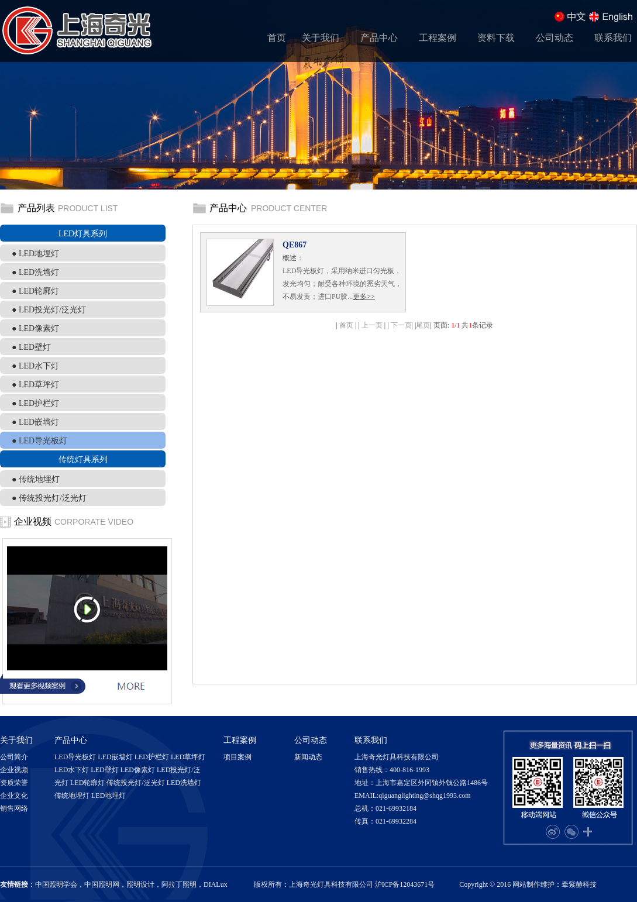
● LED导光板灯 (39, 440)
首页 (276, 38)
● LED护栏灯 (35, 403)
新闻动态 (308, 757)
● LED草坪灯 (35, 384)
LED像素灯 (137, 770)
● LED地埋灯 (35, 253)
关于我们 (320, 38)
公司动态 (554, 38)
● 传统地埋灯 (36, 479)
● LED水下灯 (35, 366)
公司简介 (14, 757)
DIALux (216, 884)
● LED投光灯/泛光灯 (49, 309)
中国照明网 (101, 884)
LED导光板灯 (75, 757)
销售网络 (14, 808)
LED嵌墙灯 (115, 757)
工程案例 (437, 38)
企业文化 (14, 795)
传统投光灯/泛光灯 (135, 783)
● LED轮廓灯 (35, 291)
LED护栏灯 (152, 757)
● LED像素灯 (35, 328)
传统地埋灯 (71, 795)
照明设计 (140, 884)
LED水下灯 (71, 770)
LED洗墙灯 (184, 783)
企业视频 (14, 770)
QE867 (295, 244)
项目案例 (237, 757)
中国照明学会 (56, 884)
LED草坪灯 (188, 757)
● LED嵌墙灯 (35, 422)
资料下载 (496, 38)
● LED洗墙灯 (35, 272)
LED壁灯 (104, 770)
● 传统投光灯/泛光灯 (49, 498)
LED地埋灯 (108, 795)
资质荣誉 (14, 783)
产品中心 (379, 38)
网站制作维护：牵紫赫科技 (554, 884)
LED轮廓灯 (87, 783)
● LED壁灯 (31, 347)
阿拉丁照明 (179, 884)
